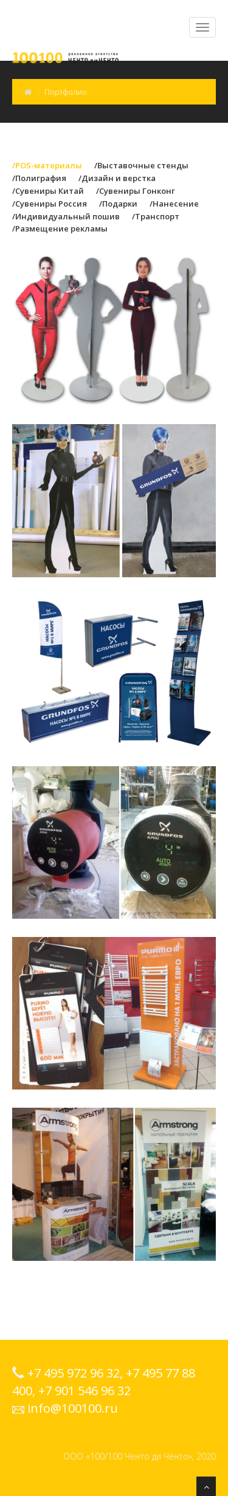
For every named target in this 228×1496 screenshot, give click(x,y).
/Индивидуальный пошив (66, 216)
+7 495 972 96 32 (73, 1373)
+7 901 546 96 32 (84, 1390)
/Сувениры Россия (49, 203)
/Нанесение (174, 203)
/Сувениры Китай (48, 190)
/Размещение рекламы (60, 228)
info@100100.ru (72, 1408)
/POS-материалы (47, 165)
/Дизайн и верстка (117, 178)
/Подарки (118, 203)
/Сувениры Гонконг (135, 190)
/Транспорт (155, 216)
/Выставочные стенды (141, 165)
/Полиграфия (39, 178)
